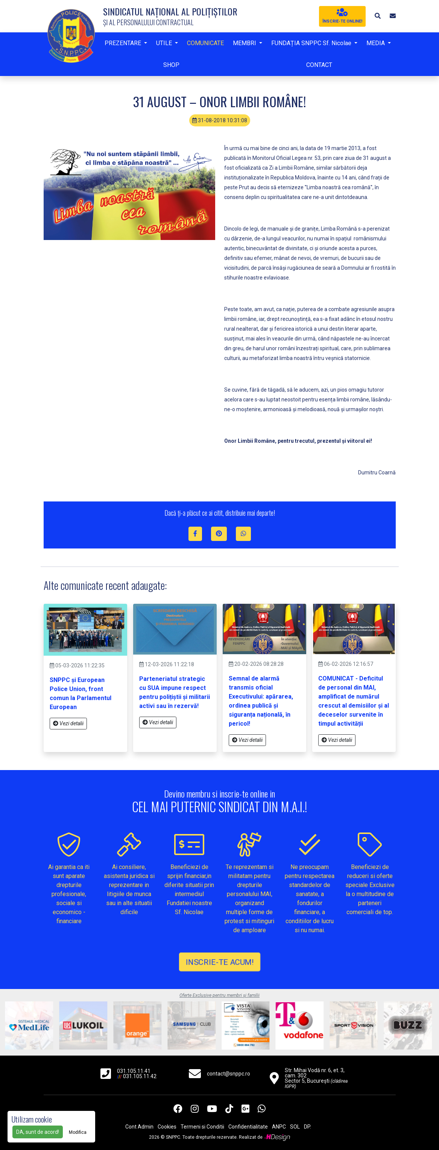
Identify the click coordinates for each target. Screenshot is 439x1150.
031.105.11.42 (139, 1076)
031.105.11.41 (133, 1071)
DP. (307, 1127)
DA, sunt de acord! (37, 1132)
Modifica (78, 1132)
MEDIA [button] (376, 43)
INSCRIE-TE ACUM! (219, 961)
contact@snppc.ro (228, 1074)
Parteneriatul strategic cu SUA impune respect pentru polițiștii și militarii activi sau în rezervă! (174, 692)
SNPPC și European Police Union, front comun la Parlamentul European (80, 693)
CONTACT (319, 64)
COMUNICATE (205, 43)
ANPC (279, 1127)
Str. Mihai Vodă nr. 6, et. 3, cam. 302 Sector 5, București (316, 1078)
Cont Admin (139, 1127)
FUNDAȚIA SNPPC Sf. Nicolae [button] (312, 43)
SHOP (171, 64)
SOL (295, 1127)
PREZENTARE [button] (124, 43)
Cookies (167, 1127)
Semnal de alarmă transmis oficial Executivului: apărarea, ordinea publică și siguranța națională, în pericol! (261, 701)
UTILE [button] (164, 43)
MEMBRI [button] (245, 43)
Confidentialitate (248, 1127)
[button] (378, 16)
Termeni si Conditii (202, 1127)
